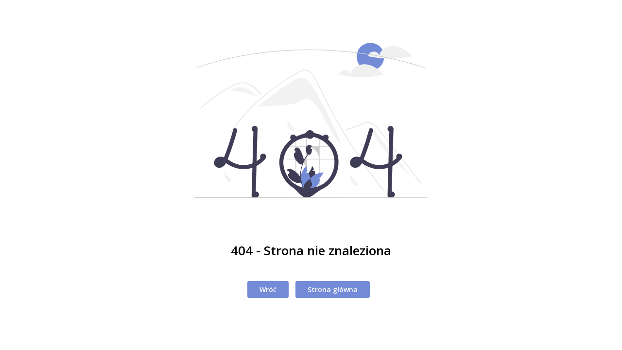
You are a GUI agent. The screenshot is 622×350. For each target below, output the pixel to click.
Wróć (267, 289)
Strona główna (333, 289)
